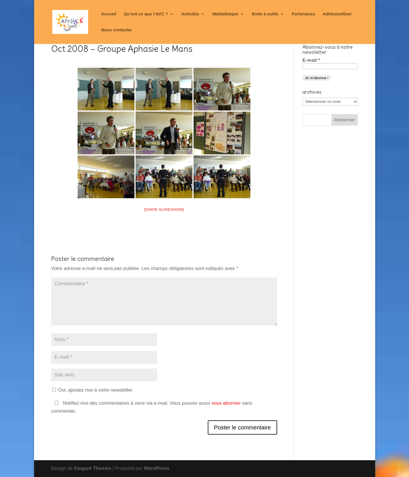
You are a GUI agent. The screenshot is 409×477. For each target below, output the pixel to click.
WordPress (156, 468)
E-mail (311, 60)
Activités (190, 14)
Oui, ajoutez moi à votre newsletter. (93, 390)
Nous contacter (116, 30)
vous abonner (226, 403)
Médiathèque (225, 14)
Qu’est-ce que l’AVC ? (146, 14)
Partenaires (303, 14)
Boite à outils (265, 14)
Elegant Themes (92, 468)
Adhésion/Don (337, 14)
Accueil (108, 14)
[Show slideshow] (164, 209)
